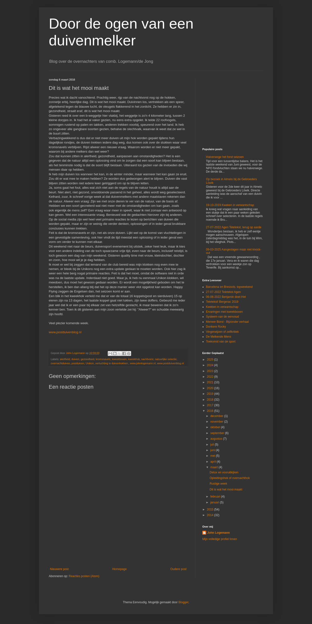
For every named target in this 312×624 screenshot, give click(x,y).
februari (215, 496)
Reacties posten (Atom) (84, 576)
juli (212, 444)
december (217, 416)
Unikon (90, 363)
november (217, 421)
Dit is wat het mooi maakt (226, 489)
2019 (210, 393)
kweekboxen (119, 359)
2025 (210, 359)
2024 (210, 365)
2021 (210, 382)
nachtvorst (147, 359)
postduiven (77, 363)
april (213, 461)
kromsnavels (103, 359)
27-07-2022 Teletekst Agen (223, 292)
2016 (210, 411)
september (217, 433)
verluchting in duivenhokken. (111, 363)
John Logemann (218, 532)
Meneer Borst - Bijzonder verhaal (227, 321)
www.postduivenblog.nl (65, 332)
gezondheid (87, 359)
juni (213, 450)
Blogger (183, 602)
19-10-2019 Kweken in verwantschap (230, 205)
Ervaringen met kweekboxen (224, 311)
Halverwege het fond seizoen (225, 157)
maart (214, 467)
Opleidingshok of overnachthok (230, 478)
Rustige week (218, 483)
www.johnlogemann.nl (143, 363)
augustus (216, 438)
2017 (210, 405)
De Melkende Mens (218, 336)
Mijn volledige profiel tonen (219, 539)
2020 (210, 388)
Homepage (119, 569)
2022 (210, 376)
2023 (210, 371)
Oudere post (178, 569)
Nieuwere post (59, 569)
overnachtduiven (60, 363)
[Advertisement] (118, 530)
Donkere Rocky (216, 326)
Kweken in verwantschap (222, 307)
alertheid (65, 359)
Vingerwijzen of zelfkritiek (222, 331)
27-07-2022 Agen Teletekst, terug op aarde (233, 227)
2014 (210, 515)
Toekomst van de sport (220, 341)
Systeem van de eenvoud (222, 316)
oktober (215, 427)
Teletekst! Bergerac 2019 (222, 301)
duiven (75, 359)
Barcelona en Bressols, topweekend (229, 287)
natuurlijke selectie (165, 359)
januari (215, 502)
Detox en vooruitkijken (224, 472)
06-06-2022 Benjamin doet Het (226, 297)
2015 (210, 509)
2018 (210, 399)
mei (213, 456)
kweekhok (134, 359)
